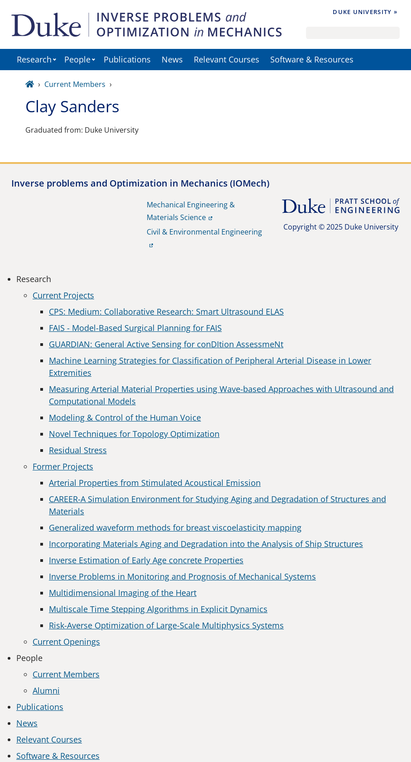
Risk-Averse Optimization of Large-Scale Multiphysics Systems (166, 625)
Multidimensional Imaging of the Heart (122, 592)
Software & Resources (312, 59)
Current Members (74, 84)
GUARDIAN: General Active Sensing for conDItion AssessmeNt (166, 344)
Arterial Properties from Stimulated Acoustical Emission (155, 482)
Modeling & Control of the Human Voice (125, 417)
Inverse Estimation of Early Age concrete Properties (146, 560)
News (172, 59)
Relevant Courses (226, 59)
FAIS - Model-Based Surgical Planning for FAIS (135, 327)
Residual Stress (78, 450)
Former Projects (63, 466)
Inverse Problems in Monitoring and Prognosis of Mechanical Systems (182, 576)
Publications (127, 59)
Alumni (46, 690)
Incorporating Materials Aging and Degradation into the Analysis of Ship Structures (206, 543)
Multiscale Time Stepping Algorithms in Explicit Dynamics (158, 609)
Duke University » (365, 12)
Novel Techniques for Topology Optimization (134, 433)
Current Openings (66, 641)
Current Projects (63, 295)
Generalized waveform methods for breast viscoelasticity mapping (175, 527)
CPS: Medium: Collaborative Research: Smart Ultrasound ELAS (166, 311)
